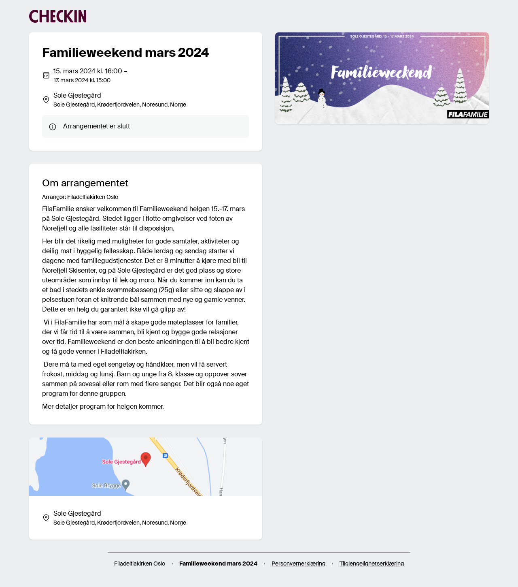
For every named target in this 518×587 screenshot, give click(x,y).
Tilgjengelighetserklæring (372, 563)
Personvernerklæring (298, 563)
